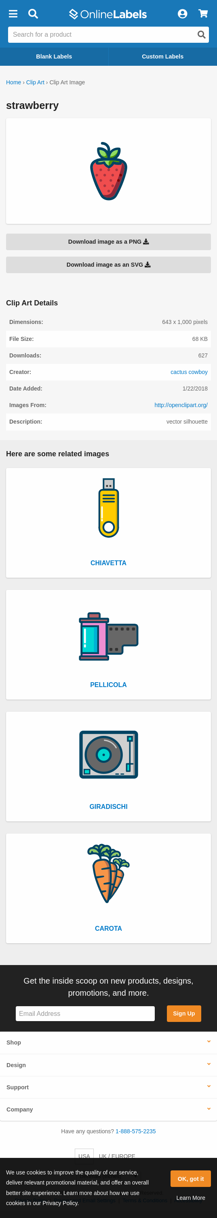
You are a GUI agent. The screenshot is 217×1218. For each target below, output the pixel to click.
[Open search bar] (33, 14)
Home (13, 82)
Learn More (190, 1198)
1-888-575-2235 (136, 1131)
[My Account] (182, 14)
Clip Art (35, 82)
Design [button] (16, 1065)
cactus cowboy (189, 372)
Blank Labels (54, 56)
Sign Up (184, 1013)
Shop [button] (13, 1042)
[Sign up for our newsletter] (85, 1013)
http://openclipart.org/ (181, 405)
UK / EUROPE (117, 1156)
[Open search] (201, 34)
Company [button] (19, 1109)
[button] (13, 14)
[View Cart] (203, 14)
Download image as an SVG (109, 264)
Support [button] (17, 1087)
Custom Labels (162, 56)
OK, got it (191, 1179)
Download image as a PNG (108, 241)
